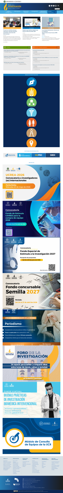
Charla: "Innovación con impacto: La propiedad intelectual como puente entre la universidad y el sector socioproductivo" (17, 50)
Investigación (17, 12)
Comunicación (34, 12)
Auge (43, 462)
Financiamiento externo (55, 466)
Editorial (24, 466)
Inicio (3, 12)
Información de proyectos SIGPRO (55, 468)
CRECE (43, 467)
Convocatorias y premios (7, 466)
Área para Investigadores (51, 12)
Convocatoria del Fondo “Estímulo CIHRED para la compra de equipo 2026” (45, 57)
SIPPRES (53, 469)
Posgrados (14, 472)
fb (51, 5)
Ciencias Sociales (15, 465)
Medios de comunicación (7, 464)
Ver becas (58, 47)
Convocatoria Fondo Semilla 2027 (38, 50)
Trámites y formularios (55, 462)
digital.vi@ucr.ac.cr (35, 481)
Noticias (33, 460)
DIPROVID (43, 464)
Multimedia (34, 465)
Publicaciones (34, 466)
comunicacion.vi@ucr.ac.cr (36, 480)
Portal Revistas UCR (26, 461)
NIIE (42, 465)
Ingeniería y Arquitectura (17, 467)
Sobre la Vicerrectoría (8, 12)
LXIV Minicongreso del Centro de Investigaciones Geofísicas (14, 62)
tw (53, 5)
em (49, 5)
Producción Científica (26, 12)
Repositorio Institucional (26, 464)
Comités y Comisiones (6, 463)
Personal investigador (16, 471)
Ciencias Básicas (15, 464)
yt (55, 5)
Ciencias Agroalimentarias (15, 462)
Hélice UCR (44, 466)
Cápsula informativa (35, 464)
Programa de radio (35, 463)
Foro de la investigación (36, 472)
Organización (5, 460)
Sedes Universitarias (16, 468)
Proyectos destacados (35, 470)
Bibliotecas (24, 465)
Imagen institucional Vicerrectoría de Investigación (6, 468)
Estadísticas (15, 473)
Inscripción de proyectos (55, 461)
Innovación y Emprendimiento (43, 12)
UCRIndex (24, 462)
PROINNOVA (44, 461)
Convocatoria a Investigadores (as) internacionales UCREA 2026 (43, 64)
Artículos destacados (35, 471)
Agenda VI (53, 464)
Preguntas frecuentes (6, 465)
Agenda (33, 467)
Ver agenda (29, 47)
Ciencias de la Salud (16, 466)
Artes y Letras (15, 460)
